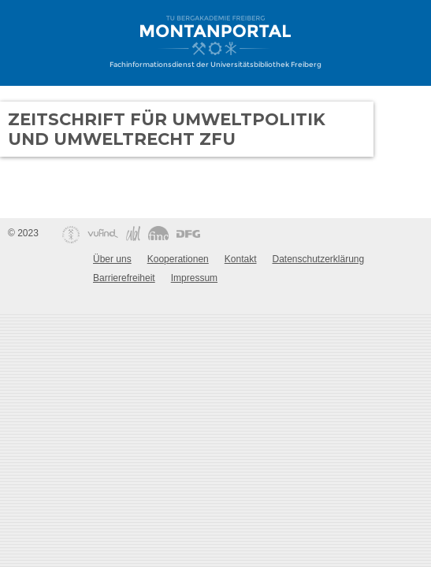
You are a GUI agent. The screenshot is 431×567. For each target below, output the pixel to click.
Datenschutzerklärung (318, 259)
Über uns (112, 259)
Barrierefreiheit (124, 278)
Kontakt (241, 259)
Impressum (194, 278)
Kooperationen (178, 259)
